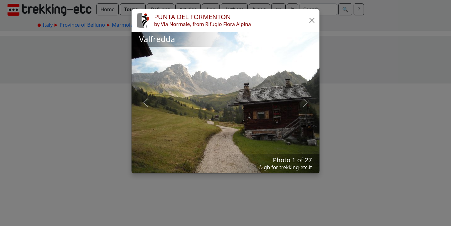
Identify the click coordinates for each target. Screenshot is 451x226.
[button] (312, 20)
